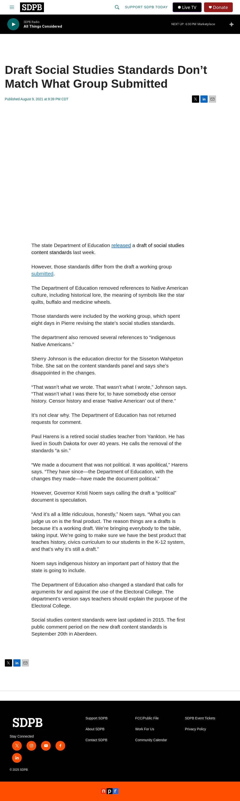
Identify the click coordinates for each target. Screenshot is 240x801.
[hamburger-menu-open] (11, 7)
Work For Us (144, 729)
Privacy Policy (195, 729)
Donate (220, 7)
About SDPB (95, 729)
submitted (42, 273)
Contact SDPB (96, 740)
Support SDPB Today (146, 7)
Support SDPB (96, 718)
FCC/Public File (147, 718)
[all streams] (233, 24)
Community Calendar (151, 740)
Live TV (187, 7)
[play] (13, 24)
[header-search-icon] (117, 7)
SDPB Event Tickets (200, 718)
